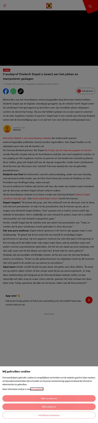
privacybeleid (37, 389)
